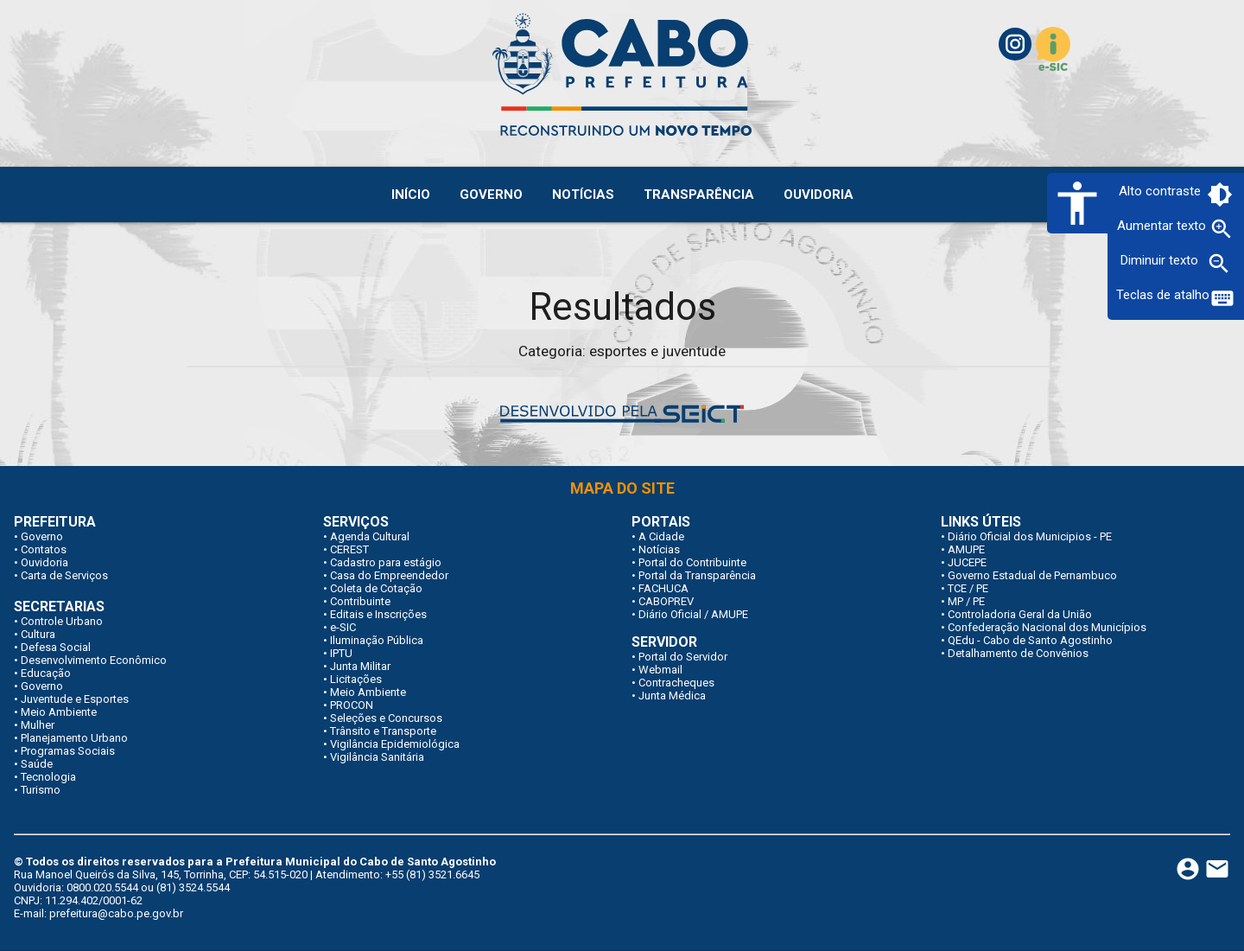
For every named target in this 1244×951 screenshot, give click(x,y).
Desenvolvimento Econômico (94, 660)
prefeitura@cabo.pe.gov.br (116, 913)
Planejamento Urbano (74, 737)
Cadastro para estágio (385, 562)
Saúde (37, 763)
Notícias (659, 549)
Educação (46, 673)
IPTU (341, 653)
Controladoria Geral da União (1020, 614)
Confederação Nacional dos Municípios (1047, 627)
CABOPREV (666, 601)
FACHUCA (663, 588)
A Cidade (661, 536)
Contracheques (676, 682)
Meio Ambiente (59, 711)
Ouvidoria (44, 562)
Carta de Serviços (64, 575)
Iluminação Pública (376, 640)
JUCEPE (967, 562)
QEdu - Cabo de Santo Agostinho (1030, 640)
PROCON (351, 705)
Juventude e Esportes (75, 699)
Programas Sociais (68, 750)
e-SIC (343, 627)
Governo (42, 536)
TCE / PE (968, 588)
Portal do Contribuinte (692, 562)
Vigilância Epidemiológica (395, 743)
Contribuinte (360, 601)
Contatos (44, 549)
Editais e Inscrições (378, 614)
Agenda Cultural (369, 536)
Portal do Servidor (682, 656)
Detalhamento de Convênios (1018, 653)
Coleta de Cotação (376, 588)
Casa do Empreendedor (389, 575)
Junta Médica (672, 695)
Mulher (37, 724)
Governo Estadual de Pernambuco (1032, 575)
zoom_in (1221, 229)
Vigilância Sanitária (377, 756)
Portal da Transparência (697, 575)
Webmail (660, 669)
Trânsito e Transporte (383, 730)
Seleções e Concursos (386, 718)
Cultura (38, 634)
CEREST (349, 549)
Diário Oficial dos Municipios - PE (1030, 536)
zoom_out (1219, 264)
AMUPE (966, 549)
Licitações (356, 679)
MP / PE (966, 601)
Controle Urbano (62, 621)
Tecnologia (48, 776)
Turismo (40, 789)
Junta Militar (360, 666)
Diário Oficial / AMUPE (693, 614)
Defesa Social (56, 647)
